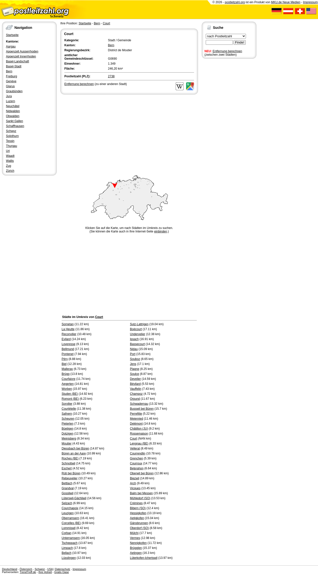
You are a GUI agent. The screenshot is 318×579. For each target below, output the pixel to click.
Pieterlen (67, 423)
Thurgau (11, 146)
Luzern (10, 101)
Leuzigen (68, 513)
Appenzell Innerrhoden (21, 56)
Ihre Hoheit (45, 572)
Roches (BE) (70, 458)
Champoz (136, 394)
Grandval (68, 488)
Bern (9, 71)
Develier (135, 379)
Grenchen (136, 458)
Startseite (12, 35)
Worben (67, 389)
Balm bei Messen (141, 493)
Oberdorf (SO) (139, 528)
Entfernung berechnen (227, 51)
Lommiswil (69, 528)
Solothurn (12, 136)
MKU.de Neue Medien (285, 2)
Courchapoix (70, 508)
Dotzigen (67, 433)
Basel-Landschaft (17, 61)
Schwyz (11, 131)
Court (106, 23)
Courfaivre (68, 379)
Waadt (10, 156)
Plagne (134, 369)
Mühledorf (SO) (140, 498)
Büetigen (67, 428)
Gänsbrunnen (139, 523)
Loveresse (68, 344)
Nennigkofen (138, 543)
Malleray (67, 369)
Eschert (67, 468)
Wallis (10, 161)
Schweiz (40, 569)
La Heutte (68, 329)
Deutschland (9, 569)
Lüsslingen (69, 558)
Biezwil (134, 478)
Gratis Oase (61, 572)
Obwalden (12, 116)
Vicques (135, 488)
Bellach (66, 553)
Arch (133, 483)
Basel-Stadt (13, 66)
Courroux (136, 463)
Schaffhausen (15, 126)
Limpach (67, 548)
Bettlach (67, 483)
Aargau (11, 46)
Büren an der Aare (74, 453)
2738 (111, 76)
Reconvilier (69, 334)
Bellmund (68, 349)
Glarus (10, 86)
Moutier (67, 443)
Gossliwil (67, 493)
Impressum (310, 2)
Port (132, 354)
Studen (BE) (70, 394)
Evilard (66, 339)
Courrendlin (137, 453)
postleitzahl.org (235, 2)
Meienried (136, 418)
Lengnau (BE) (139, 443)
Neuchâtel (12, 106)
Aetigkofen (137, 518)
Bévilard (135, 384)
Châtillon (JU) (139, 428)
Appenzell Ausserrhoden (22, 51)
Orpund (135, 399)
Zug (8, 166)
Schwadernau (139, 403)
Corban (66, 533)
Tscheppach (70, 543)
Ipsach (134, 339)
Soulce (134, 374)
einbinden (160, 231)
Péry (65, 359)
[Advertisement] (129, 133)
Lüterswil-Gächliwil (74, 498)
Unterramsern (71, 538)
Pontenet (68, 354)
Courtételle (69, 408)
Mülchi (134, 533)
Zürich (10, 171)
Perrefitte (136, 413)
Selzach (67, 503)
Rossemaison (139, 433)
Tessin (10, 141)
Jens (133, 364)
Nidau (134, 349)
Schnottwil (68, 463)
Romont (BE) (70, 399)
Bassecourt (137, 344)
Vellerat (135, 448)
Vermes (135, 538)
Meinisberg (69, 438)
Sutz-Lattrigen (139, 324)
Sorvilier (67, 403)
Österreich (26, 569)
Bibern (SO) (138, 508)
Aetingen (136, 553)
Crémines (136, 503)
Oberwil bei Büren (142, 473)
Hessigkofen (138, 513)
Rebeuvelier (70, 478)
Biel (64, 364)
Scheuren (68, 418)
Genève (11, 81)
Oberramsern (70, 518)
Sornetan (68, 324)
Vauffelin (135, 389)
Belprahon (137, 468)
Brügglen (136, 548)
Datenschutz (62, 569)
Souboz (135, 359)
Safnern (67, 413)
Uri (8, 151)
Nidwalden (13, 111)
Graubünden (14, 91)
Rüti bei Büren (71, 473)
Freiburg (11, 76)
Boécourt (136, 329)
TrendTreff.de (28, 572)
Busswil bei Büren (142, 408)
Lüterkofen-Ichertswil (144, 558)
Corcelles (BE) (71, 523)
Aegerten (68, 384)
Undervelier (137, 334)
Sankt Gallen (14, 121)
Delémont (136, 423)
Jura (9, 96)
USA (50, 569)
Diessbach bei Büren (75, 448)
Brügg (66, 374)
